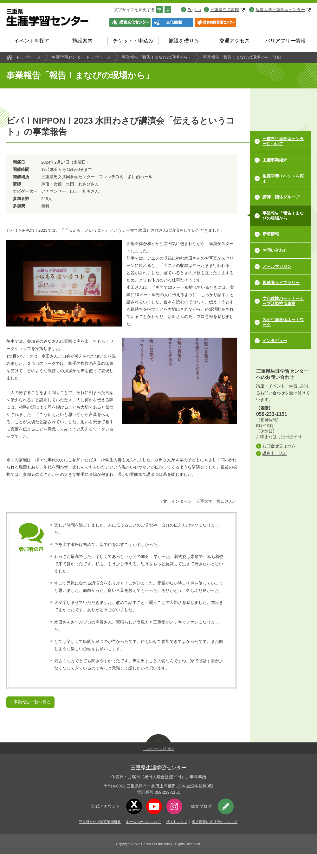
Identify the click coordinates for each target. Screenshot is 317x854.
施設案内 (82, 40)
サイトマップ (176, 822)
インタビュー (274, 340)
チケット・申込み (133, 40)
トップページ (28, 57)
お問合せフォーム (278, 445)
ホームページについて (143, 822)
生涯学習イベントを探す (283, 179)
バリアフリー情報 (285, 40)
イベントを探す (31, 40)
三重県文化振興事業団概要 (100, 822)
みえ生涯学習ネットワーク (283, 322)
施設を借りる (184, 40)
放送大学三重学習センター (283, 9)
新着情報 (270, 234)
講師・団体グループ (281, 197)
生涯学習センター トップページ (81, 57)
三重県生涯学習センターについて (283, 141)
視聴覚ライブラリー (281, 282)
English (194, 9)
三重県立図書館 (227, 9)
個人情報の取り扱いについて (214, 822)
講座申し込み (274, 453)
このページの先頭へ (158, 749)
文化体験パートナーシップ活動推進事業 (283, 301)
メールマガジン (276, 266)
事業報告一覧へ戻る (32, 702)
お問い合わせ (274, 250)
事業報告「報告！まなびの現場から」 (157, 57)
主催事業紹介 (274, 160)
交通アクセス (234, 40)
